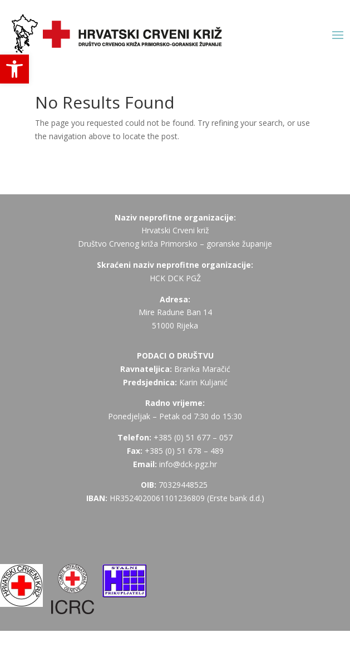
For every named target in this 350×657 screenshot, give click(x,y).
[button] (14, 69)
